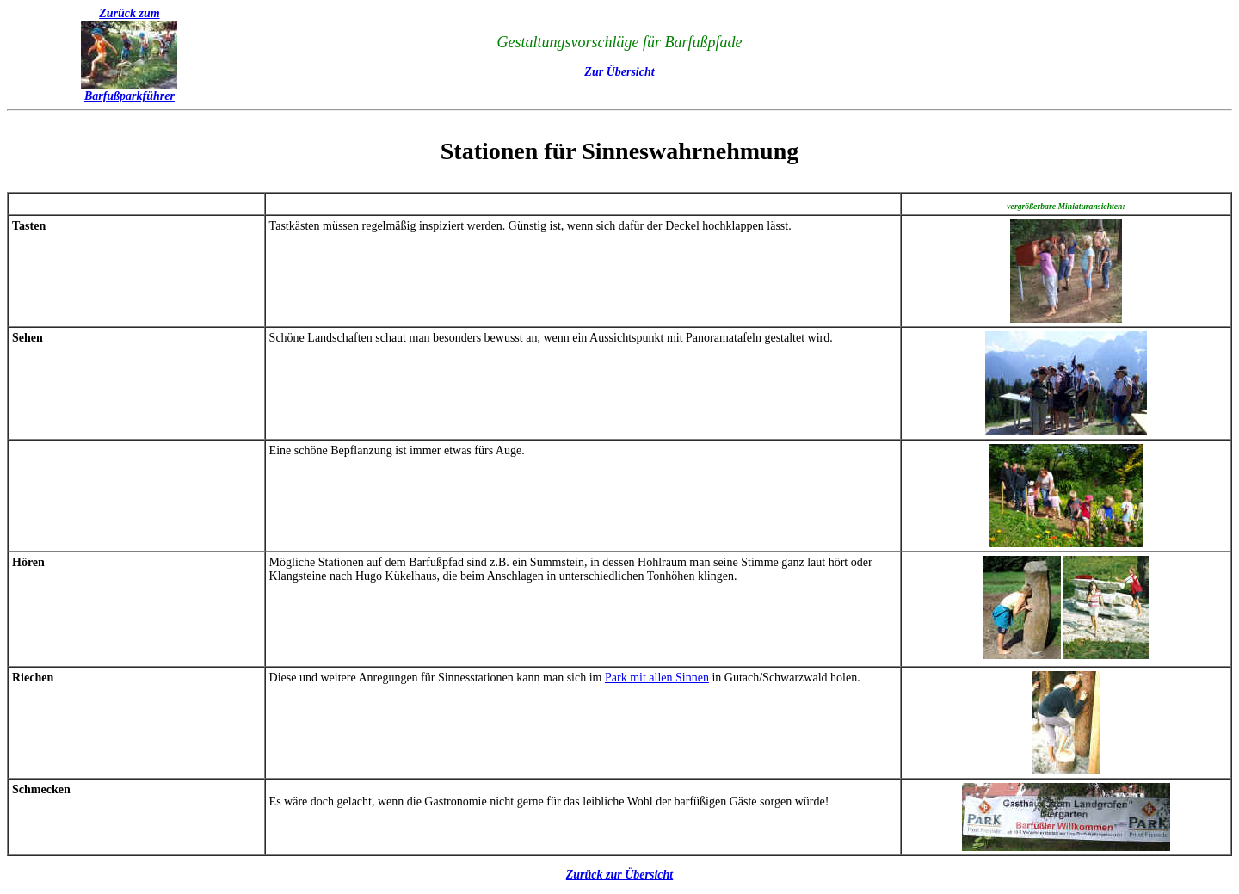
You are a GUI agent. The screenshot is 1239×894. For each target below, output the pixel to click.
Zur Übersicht (619, 71)
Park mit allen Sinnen (657, 677)
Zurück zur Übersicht (619, 874)
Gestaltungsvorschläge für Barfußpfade (620, 42)
